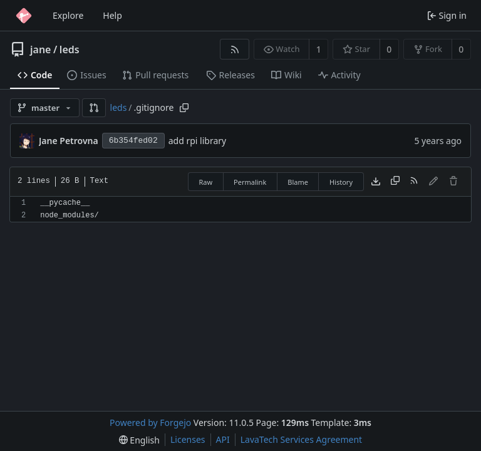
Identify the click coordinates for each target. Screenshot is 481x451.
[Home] (23, 15)
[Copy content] (395, 181)
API (223, 439)
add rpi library (197, 141)
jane (40, 49)
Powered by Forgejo (150, 422)
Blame (297, 182)
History (341, 182)
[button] (94, 107)
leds (69, 49)
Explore (68, 15)
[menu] (139, 440)
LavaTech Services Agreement (301, 439)
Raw (205, 182)
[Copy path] (184, 108)
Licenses (187, 439)
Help (112, 15)
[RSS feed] (234, 49)
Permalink (250, 182)
